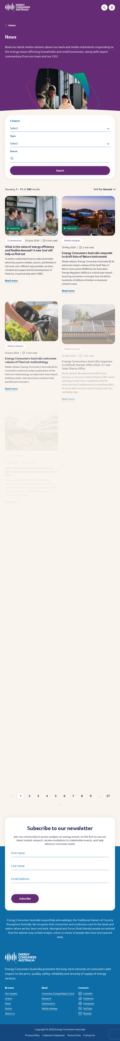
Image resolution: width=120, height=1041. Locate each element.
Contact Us (89, 1035)
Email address (20, 879)
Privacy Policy (32, 1035)
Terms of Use (74, 1035)
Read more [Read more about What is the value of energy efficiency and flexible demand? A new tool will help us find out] (11, 282)
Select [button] (14, 128)
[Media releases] (58, 1008)
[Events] (21, 1008)
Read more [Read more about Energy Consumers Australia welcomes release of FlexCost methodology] (11, 394)
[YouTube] (94, 1008)
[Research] (58, 998)
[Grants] (21, 998)
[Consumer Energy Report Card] (58, 993)
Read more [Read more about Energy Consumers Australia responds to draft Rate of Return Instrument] (68, 295)
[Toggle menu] (112, 7)
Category (15, 120)
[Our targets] (21, 993)
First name (18, 853)
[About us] (21, 1013)
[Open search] (104, 7)
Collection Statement (53, 1035)
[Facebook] (94, 998)
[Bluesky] (94, 1013)
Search (13, 151)
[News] (21, 1003)
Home (12, 25)
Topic (13, 136)
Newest (107, 189)
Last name (18, 866)
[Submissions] (58, 1003)
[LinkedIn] (94, 993)
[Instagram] (94, 1003)
